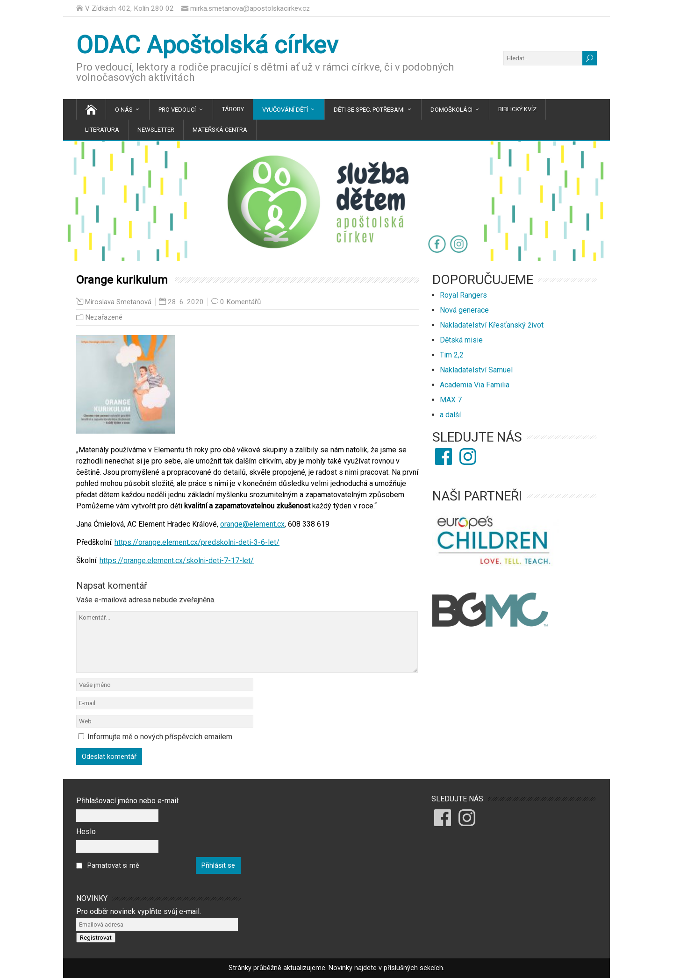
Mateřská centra (220, 129)
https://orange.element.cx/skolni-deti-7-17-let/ (177, 560)
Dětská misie (461, 340)
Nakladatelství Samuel (476, 369)
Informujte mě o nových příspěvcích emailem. (160, 736)
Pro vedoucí (177, 109)
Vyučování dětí (285, 109)
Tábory (233, 109)
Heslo (86, 831)
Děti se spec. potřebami (369, 109)
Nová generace (464, 310)
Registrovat (96, 937)
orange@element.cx (252, 524)
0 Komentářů (240, 302)
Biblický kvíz (517, 109)
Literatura (102, 129)
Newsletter (155, 129)
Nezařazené (103, 317)
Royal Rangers (463, 295)
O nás (124, 109)
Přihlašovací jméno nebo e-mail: (127, 800)
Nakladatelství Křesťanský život (492, 325)
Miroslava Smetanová (118, 302)
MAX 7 (451, 399)
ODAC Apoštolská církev (207, 45)
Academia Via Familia (474, 384)
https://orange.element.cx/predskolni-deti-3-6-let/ (197, 542)
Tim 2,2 (452, 354)
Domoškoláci (451, 109)
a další (450, 414)
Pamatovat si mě (113, 866)
